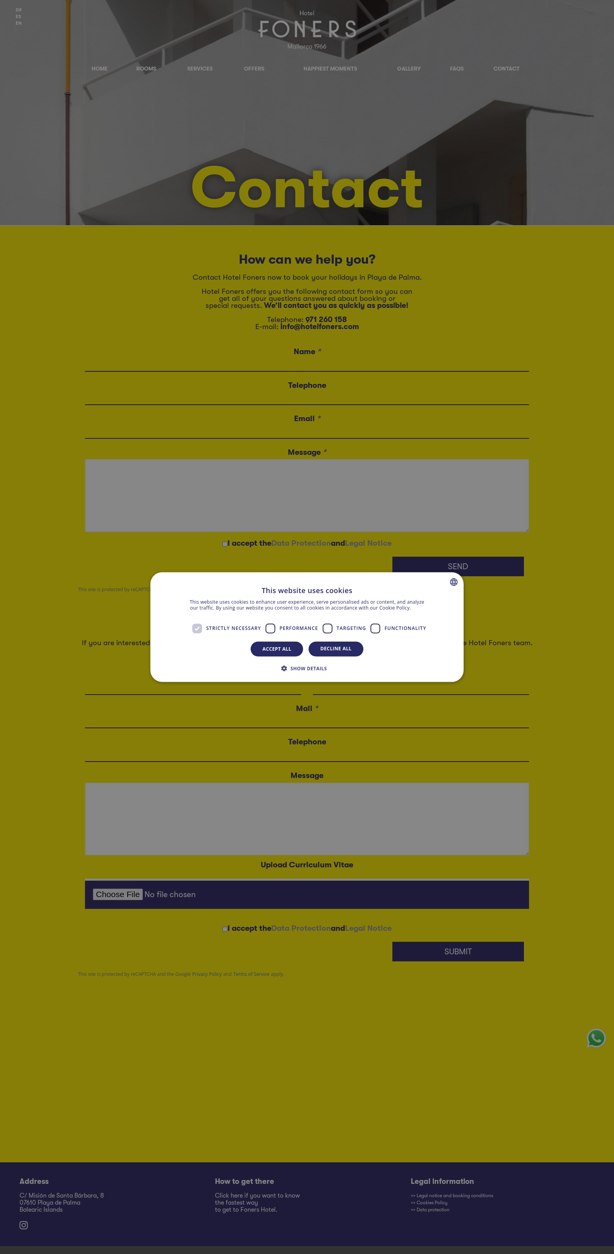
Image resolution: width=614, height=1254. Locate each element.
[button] (307, 668)
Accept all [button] (276, 648)
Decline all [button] (336, 648)
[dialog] (307, 627)
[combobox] (454, 582)
